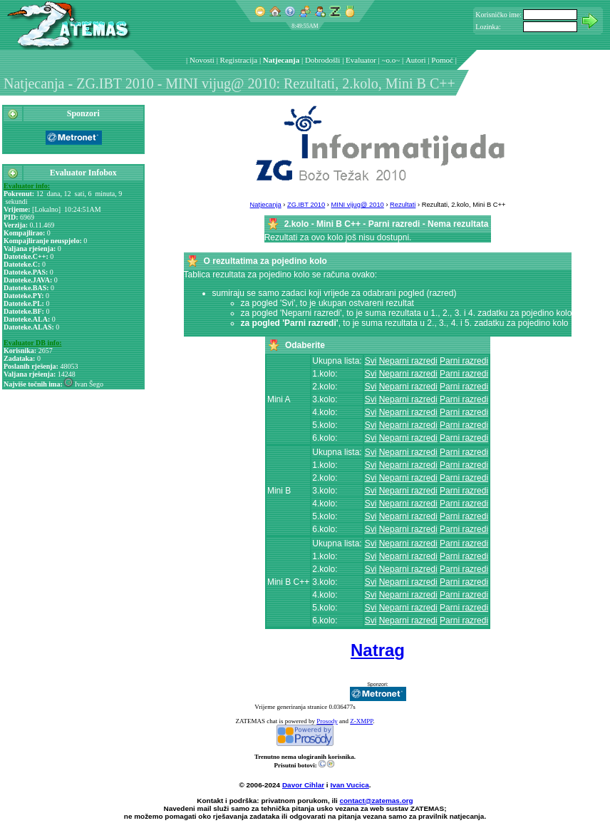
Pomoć (442, 60)
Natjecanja (281, 60)
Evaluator (361, 60)
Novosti (202, 60)
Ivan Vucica (349, 785)
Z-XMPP (361, 721)
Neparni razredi (408, 361)
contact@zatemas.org (376, 800)
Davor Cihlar (303, 785)
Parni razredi (464, 361)
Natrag (378, 650)
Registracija (239, 60)
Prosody (327, 721)
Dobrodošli (323, 60)
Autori (415, 60)
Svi (371, 361)
